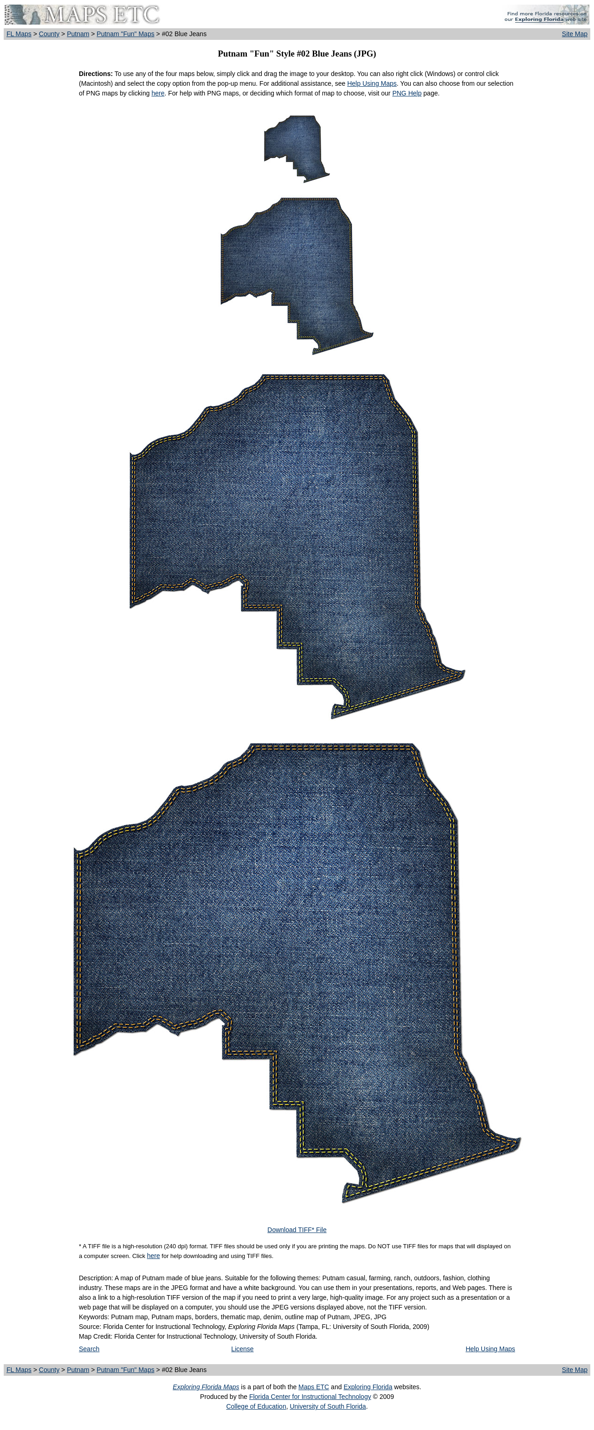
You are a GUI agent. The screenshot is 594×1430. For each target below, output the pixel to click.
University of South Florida (328, 1406)
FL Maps (19, 34)
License (242, 1349)
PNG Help (406, 93)
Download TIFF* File (296, 1229)
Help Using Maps (372, 83)
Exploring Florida (367, 1387)
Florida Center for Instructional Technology (310, 1396)
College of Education (256, 1406)
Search (89, 1349)
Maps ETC (313, 1387)
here (157, 93)
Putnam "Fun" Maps (125, 34)
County (49, 34)
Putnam (78, 34)
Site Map (575, 34)
